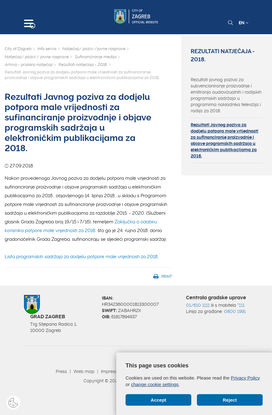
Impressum (112, 371)
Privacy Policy (245, 377)
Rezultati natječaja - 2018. (83, 64)
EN (243, 22)
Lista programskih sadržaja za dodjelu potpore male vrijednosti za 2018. (82, 256)
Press (61, 371)
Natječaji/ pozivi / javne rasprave (37, 56)
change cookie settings (155, 384)
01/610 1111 (198, 305)
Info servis (46, 48)
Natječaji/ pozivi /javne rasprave (94, 48)
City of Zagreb (18, 48)
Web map (84, 371)
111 (242, 305)
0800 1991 (235, 311)
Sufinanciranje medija (96, 56)
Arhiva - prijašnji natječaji (29, 64)
